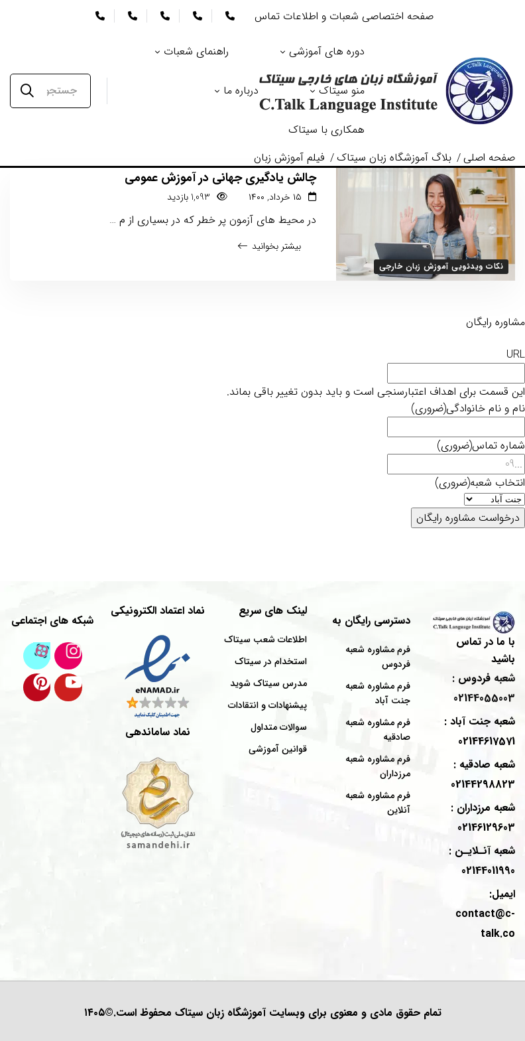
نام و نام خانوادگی (468, 408)
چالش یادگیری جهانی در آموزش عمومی (220, 178)
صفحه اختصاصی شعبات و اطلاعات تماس (344, 16)
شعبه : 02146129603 (483, 817)
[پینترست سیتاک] (37, 687)
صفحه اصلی (489, 157)
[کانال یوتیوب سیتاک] (68, 687)
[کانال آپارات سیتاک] (37, 656)
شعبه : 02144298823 (483, 774)
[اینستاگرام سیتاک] (68, 656)
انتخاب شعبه (480, 482)
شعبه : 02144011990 (482, 861)
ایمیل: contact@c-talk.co (485, 914)
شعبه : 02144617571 (479, 731)
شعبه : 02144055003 (483, 688)
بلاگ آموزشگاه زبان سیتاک (394, 157)
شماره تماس (481, 445)
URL (515, 354)
